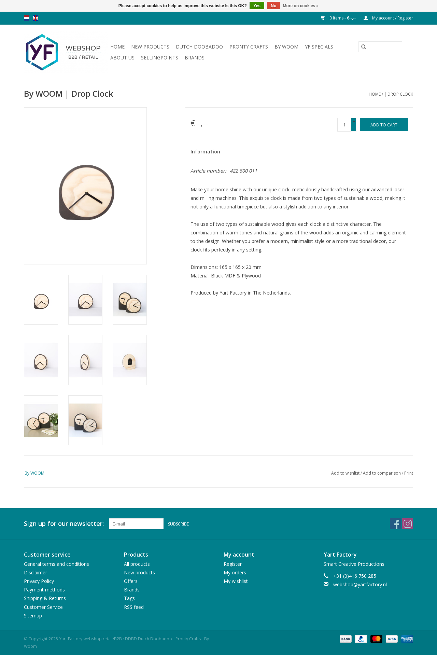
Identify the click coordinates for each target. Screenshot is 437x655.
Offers (131, 581)
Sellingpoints (159, 57)
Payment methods (44, 589)
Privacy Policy (39, 581)
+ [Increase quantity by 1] (354, 121)
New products (150, 46)
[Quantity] (344, 125)
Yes (256, 5)
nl (26, 18)
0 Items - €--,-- (339, 18)
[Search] (380, 46)
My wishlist (236, 581)
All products (137, 564)
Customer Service (43, 607)
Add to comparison (382, 473)
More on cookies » (301, 5)
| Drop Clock (398, 94)
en (35, 18)
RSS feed (134, 607)
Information (205, 151)
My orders (235, 572)
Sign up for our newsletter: (64, 523)
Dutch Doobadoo (199, 46)
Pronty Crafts (248, 46)
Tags (129, 598)
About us (122, 57)
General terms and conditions (56, 564)
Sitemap (33, 615)
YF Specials (319, 46)
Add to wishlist (346, 473)
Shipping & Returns (45, 598)
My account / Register (388, 18)
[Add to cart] (384, 124)
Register (233, 564)
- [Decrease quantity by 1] (353, 128)
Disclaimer (35, 572)
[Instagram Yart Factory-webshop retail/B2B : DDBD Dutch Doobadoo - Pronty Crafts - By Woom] (407, 523)
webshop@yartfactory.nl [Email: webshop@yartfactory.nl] (360, 584)
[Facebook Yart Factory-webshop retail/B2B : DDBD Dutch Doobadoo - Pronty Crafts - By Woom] (395, 523)
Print (408, 473)
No (273, 5)
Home (117, 46)
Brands (195, 57)
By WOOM (286, 46)
